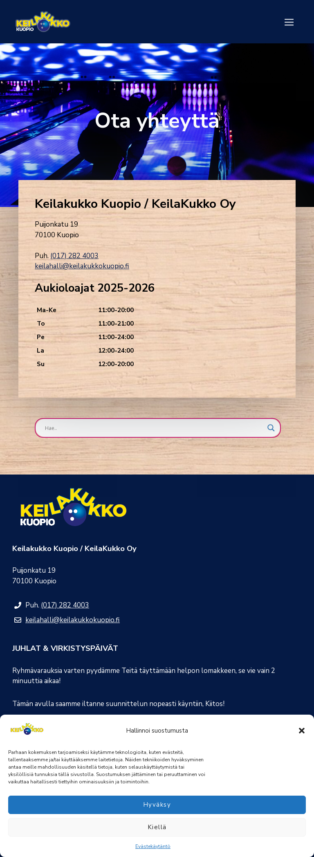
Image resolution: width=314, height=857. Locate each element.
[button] (302, 731)
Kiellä (157, 827)
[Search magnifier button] (271, 428)
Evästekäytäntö (152, 846)
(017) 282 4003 (74, 256)
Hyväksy (157, 805)
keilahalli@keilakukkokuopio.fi (82, 266)
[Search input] (154, 428)
